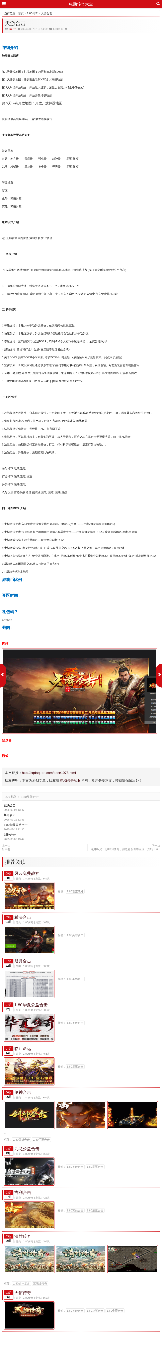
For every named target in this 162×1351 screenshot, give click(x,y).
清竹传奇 (22, 1246)
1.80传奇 (32, 13)
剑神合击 (10, 834)
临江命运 (22, 1053)
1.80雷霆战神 (75, 891)
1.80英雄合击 (30, 796)
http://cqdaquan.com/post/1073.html (49, 773)
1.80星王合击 (75, 1071)
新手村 (6, 849)
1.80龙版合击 (95, 1321)
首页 (21, 13)
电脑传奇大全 (81, 4)
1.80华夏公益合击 (16, 824)
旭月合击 (10, 815)
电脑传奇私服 (70, 780)
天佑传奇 (22, 1303)
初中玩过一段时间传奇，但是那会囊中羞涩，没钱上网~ (125, 849)
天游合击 (46, 13)
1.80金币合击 (115, 1321)
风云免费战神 (27, 873)
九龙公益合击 (27, 1156)
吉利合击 (22, 1201)
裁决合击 (10, 805)
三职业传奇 (40, 1294)
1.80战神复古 (21, 1294)
